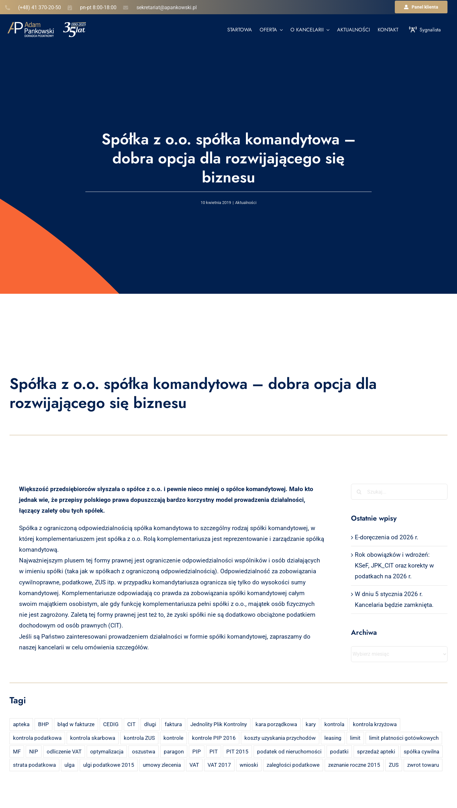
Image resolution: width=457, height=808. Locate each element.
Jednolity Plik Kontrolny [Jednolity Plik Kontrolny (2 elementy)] (218, 724)
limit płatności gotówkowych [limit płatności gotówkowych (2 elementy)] (404, 738)
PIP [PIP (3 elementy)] (196, 751)
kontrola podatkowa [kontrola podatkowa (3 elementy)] (37, 738)
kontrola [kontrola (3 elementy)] (334, 724)
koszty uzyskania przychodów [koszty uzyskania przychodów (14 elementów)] (280, 738)
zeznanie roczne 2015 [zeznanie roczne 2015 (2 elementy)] (354, 765)
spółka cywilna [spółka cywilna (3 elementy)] (421, 751)
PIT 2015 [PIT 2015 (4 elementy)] (237, 751)
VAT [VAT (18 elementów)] (194, 765)
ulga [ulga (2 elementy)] (69, 765)
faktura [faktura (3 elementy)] (173, 724)
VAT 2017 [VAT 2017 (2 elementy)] (219, 765)
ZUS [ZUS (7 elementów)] (394, 765)
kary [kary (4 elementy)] (311, 724)
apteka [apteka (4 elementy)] (21, 724)
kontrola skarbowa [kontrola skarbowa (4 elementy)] (92, 738)
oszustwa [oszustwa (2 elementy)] (143, 751)
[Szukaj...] (399, 492)
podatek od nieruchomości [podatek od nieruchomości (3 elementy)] (289, 751)
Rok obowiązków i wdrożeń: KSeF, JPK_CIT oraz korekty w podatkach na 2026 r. (394, 565)
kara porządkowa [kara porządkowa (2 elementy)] (276, 724)
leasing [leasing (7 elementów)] (332, 738)
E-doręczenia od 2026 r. (386, 537)
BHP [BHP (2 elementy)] (43, 724)
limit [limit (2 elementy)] (355, 738)
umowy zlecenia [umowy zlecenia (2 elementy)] (162, 765)
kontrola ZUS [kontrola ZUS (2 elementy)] (139, 738)
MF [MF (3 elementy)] (17, 751)
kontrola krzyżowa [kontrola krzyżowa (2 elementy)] (375, 724)
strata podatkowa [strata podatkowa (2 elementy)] (34, 765)
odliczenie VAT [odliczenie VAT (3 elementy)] (64, 751)
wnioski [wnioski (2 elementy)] (249, 765)
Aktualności (245, 202)
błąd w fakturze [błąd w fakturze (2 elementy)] (76, 724)
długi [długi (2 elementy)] (150, 724)
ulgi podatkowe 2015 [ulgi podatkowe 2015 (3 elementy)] (108, 765)
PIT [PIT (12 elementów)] (213, 751)
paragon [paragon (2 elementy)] (174, 751)
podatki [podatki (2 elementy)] (339, 751)
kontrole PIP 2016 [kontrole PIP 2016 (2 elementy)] (214, 738)
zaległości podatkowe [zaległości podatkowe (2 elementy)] (293, 765)
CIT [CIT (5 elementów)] (131, 724)
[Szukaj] (359, 492)
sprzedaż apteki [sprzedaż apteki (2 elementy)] (376, 751)
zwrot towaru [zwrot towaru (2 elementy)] (423, 765)
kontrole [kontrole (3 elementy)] (173, 738)
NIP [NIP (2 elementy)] (33, 751)
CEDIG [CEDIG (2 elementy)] (111, 724)
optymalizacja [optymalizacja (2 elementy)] (106, 751)
